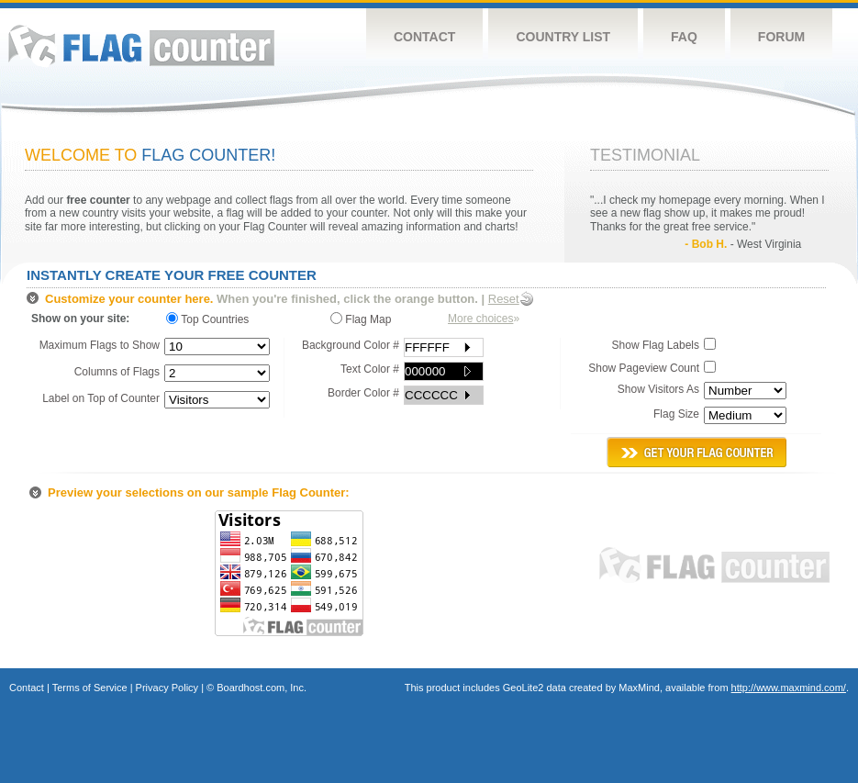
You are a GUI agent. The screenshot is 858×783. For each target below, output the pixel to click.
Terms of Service (90, 687)
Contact (424, 36)
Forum (781, 36)
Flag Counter (141, 45)
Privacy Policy (167, 687)
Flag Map (360, 319)
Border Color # (363, 392)
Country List (563, 36)
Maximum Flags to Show (99, 345)
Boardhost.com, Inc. (261, 687)
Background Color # (350, 345)
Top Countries (212, 319)
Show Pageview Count (643, 368)
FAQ (684, 36)
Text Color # (369, 369)
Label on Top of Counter (101, 398)
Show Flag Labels (655, 345)
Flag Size (676, 414)
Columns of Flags (117, 371)
